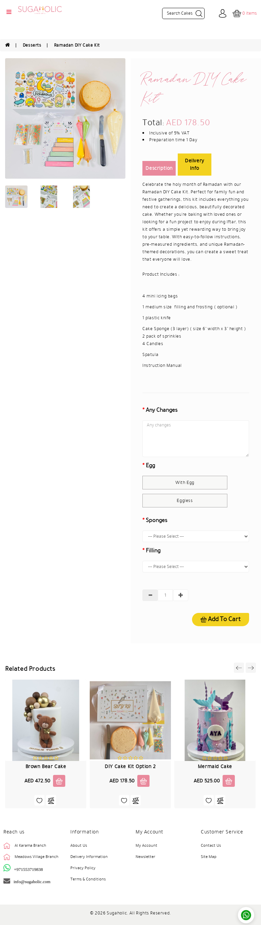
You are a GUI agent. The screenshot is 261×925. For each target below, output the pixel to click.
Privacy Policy (82, 868)
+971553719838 (28, 869)
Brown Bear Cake (45, 766)
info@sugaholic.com (32, 881)
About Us (78, 845)
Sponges (156, 520)
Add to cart (221, 619)
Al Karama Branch (30, 845)
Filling (153, 550)
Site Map (208, 857)
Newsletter (145, 857)
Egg (150, 465)
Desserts (32, 45)
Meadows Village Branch (36, 857)
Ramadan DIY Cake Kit (77, 45)
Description (159, 168)
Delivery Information (89, 857)
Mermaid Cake (215, 766)
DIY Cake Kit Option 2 (130, 766)
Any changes (161, 410)
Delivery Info (194, 164)
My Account (146, 845)
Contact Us (211, 845)
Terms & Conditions (88, 879)
